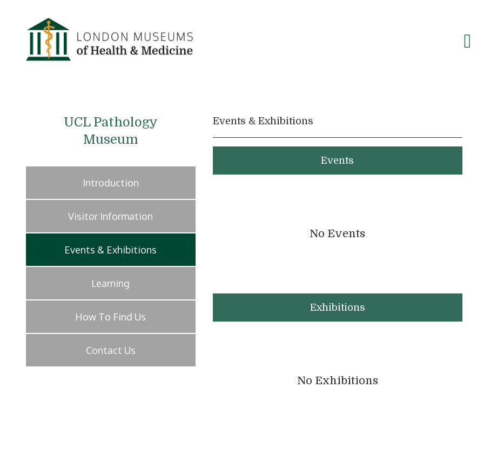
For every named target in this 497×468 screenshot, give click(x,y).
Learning (110, 283)
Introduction (111, 183)
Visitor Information (110, 216)
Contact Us (111, 350)
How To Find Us (110, 317)
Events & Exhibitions (110, 250)
